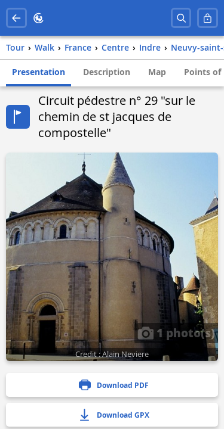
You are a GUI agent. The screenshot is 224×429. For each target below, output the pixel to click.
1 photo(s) (176, 332)
